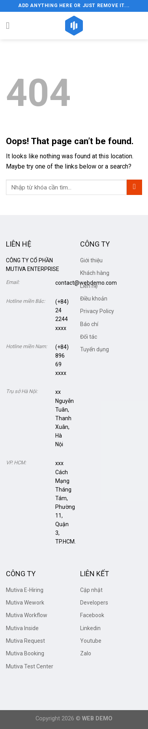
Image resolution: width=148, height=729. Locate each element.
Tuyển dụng (94, 349)
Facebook (92, 615)
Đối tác (88, 337)
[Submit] (134, 187)
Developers (94, 602)
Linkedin (90, 628)
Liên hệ (88, 286)
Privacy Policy (97, 311)
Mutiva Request (25, 641)
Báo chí (89, 324)
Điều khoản (93, 298)
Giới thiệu (91, 260)
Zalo (85, 653)
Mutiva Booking (25, 653)
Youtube (90, 641)
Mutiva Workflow (26, 615)
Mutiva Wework (25, 602)
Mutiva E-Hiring (24, 590)
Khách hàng (94, 273)
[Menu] (10, 25)
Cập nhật (91, 590)
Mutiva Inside (22, 628)
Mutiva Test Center (29, 666)
